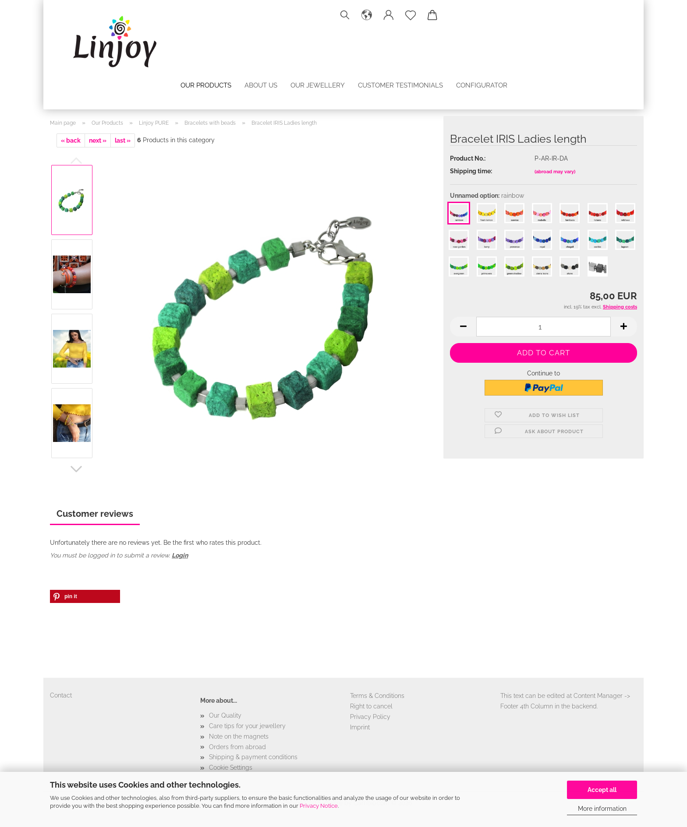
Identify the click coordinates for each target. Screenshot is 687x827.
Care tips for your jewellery (247, 725)
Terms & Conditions (377, 695)
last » (123, 140)
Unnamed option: (487, 195)
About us (260, 85)
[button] (367, 15)
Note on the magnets (239, 736)
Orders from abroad (237, 746)
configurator (481, 85)
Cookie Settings (230, 767)
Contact (61, 695)
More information (602, 808)
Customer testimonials (400, 85)
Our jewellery (317, 85)
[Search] (345, 15)
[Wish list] (410, 15)
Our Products (206, 85)
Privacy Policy (370, 716)
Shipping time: (471, 171)
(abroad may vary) (555, 172)
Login (180, 555)
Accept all (602, 789)
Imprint (360, 727)
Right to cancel (371, 706)
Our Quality (225, 715)
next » (97, 140)
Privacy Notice (319, 805)
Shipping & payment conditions (253, 756)
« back (71, 140)
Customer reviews (95, 513)
